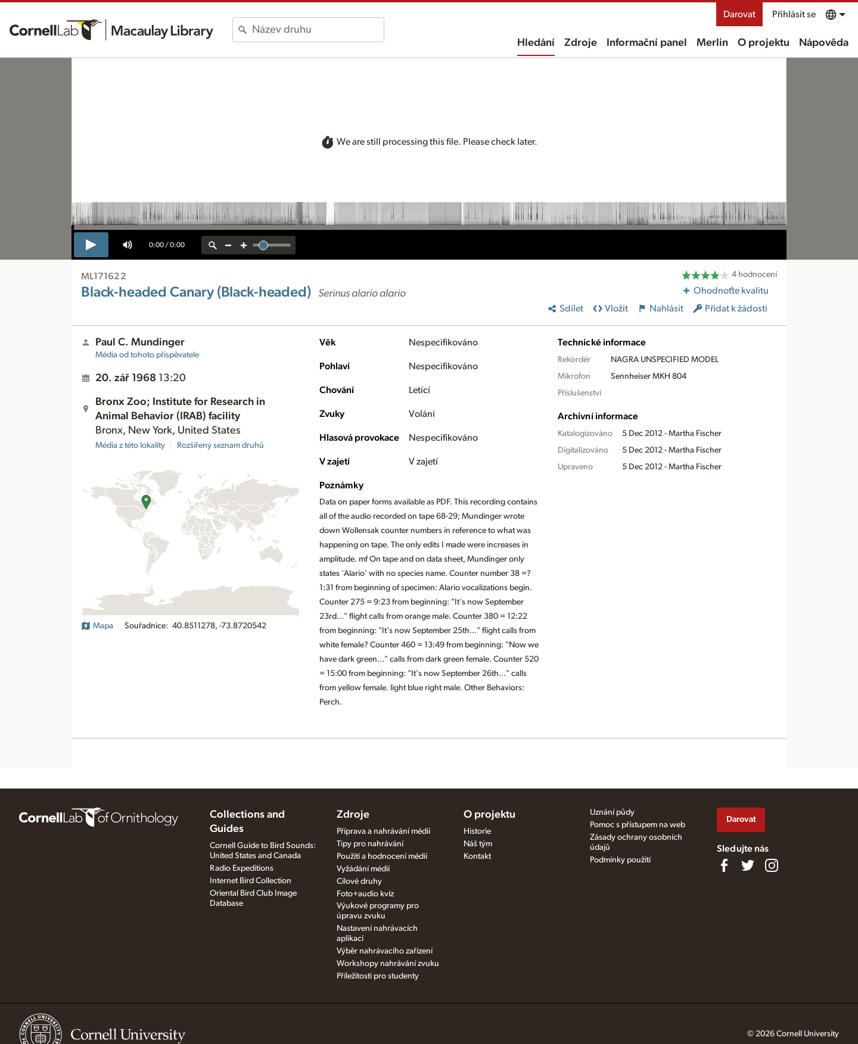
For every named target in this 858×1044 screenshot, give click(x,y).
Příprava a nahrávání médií (383, 831)
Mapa (97, 626)
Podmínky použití (620, 860)
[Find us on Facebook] (724, 865)
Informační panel (647, 43)
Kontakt (477, 856)
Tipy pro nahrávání (370, 844)
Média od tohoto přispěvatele (147, 355)
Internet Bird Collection (250, 881)
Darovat (739, 14)
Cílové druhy (359, 881)
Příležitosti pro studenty (378, 976)
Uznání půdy (612, 812)
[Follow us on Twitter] (748, 865)
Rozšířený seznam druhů (220, 445)
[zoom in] (243, 245)
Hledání (536, 43)
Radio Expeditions (241, 868)
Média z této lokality (130, 445)
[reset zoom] (212, 245)
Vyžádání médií (363, 869)
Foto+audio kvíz (365, 894)
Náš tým (478, 844)
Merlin (712, 43)
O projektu (763, 43)
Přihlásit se (794, 14)
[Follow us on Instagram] (771, 865)
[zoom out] (228, 245)
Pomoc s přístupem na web (637, 825)
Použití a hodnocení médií (382, 856)
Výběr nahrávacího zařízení (385, 951)
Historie (477, 831)
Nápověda (823, 43)
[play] (91, 244)
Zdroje (580, 43)
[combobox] (318, 30)
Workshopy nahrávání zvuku (388, 963)
